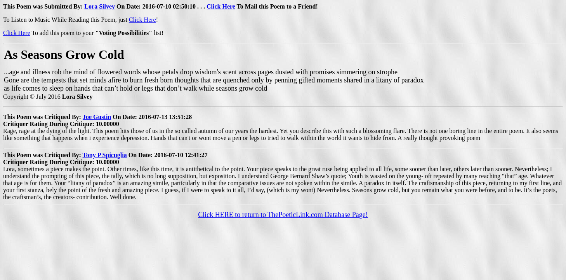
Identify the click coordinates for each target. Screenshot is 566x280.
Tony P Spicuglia (105, 155)
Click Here (221, 6)
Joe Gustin (97, 117)
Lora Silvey (99, 6)
